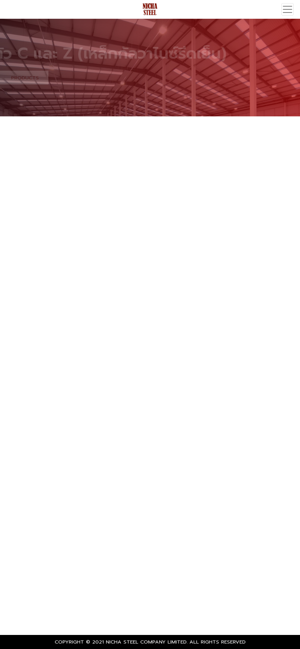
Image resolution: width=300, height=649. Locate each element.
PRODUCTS (22, 77)
